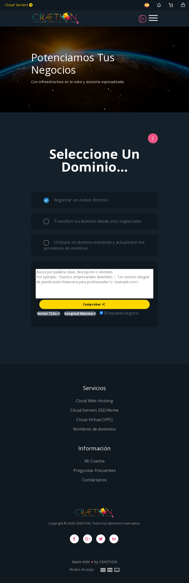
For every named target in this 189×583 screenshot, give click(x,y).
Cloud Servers (19, 4)
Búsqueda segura (119, 313)
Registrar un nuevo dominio (76, 200)
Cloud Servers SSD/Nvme (94, 410)
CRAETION (108, 561)
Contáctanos (94, 480)
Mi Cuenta (94, 461)
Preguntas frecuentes (94, 470)
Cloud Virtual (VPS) (94, 419)
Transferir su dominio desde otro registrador (93, 221)
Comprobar (94, 304)
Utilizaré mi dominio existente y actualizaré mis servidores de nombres (94, 245)
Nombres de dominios (94, 429)
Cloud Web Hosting (94, 400)
